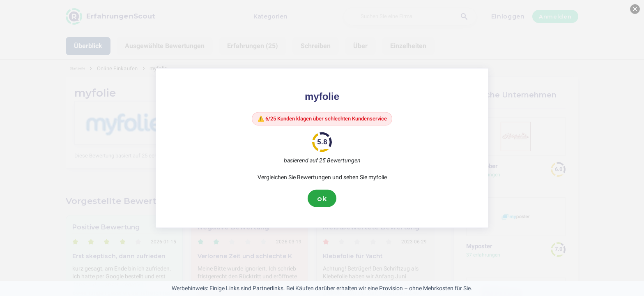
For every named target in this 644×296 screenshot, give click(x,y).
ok (322, 200)
